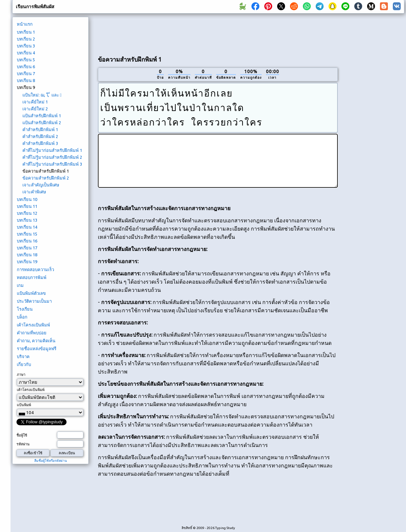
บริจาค (23, 356)
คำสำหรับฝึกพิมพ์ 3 (40, 143)
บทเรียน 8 (26, 80)
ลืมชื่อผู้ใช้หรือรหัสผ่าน (50, 460)
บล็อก (22, 317)
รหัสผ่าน (23, 444)
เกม (20, 285)
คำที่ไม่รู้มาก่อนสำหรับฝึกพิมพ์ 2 (52, 157)
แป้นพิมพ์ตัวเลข (31, 293)
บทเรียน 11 (27, 206)
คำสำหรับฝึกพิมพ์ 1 (40, 129)
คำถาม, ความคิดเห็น (36, 340)
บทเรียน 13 (27, 220)
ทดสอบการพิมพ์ (31, 277)
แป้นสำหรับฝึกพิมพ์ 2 (41, 122)
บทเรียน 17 (27, 247)
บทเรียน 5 (26, 59)
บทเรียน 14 (27, 227)
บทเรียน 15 (27, 234)
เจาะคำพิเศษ (34, 191)
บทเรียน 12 (27, 213)
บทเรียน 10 (27, 199)
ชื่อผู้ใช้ (21, 435)
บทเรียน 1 (26, 32)
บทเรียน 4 (26, 52)
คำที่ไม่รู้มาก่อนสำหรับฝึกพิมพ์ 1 (52, 150)
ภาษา (21, 375)
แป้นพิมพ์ (24, 405)
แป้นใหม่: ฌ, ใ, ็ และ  (42, 95)
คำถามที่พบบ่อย (31, 332)
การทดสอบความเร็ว (35, 269)
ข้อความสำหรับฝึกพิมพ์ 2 (45, 178)
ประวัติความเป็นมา (34, 301)
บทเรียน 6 (26, 66)
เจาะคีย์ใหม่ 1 (35, 101)
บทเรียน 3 (26, 45)
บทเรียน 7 (26, 73)
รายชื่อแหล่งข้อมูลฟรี (36, 348)
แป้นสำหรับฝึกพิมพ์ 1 (41, 115)
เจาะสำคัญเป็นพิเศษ (40, 184)
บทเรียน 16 (27, 240)
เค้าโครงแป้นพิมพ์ (33, 324)
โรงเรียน (25, 309)
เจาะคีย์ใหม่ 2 (35, 108)
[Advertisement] (218, 33)
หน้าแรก (25, 24)
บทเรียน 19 (27, 261)
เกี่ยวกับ (24, 364)
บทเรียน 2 (26, 39)
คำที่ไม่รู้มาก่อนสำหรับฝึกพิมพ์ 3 (52, 164)
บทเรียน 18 (27, 254)
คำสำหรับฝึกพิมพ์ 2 (40, 136)
